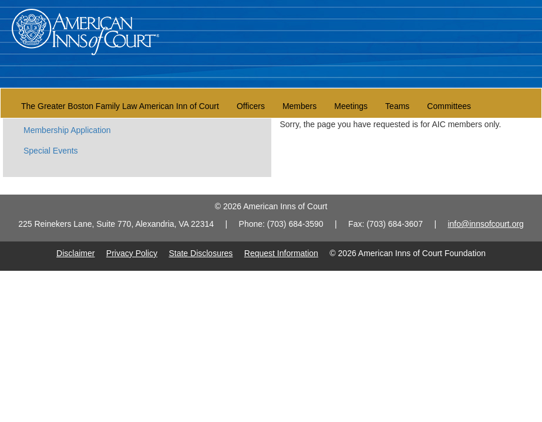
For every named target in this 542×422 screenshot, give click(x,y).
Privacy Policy (131, 253)
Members (299, 106)
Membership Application (67, 130)
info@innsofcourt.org (485, 224)
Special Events (50, 150)
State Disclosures (201, 253)
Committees (449, 106)
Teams (397, 106)
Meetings (351, 106)
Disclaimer (75, 253)
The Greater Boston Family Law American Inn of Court (120, 106)
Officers (251, 106)
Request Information (281, 253)
